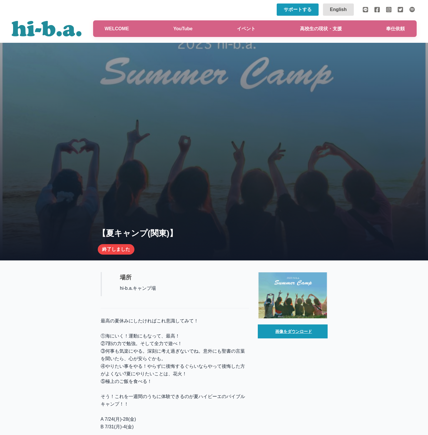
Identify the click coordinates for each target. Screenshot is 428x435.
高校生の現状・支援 (321, 28)
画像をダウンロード (294, 331)
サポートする (298, 9)
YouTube (183, 28)
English (338, 9)
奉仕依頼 (395, 28)
